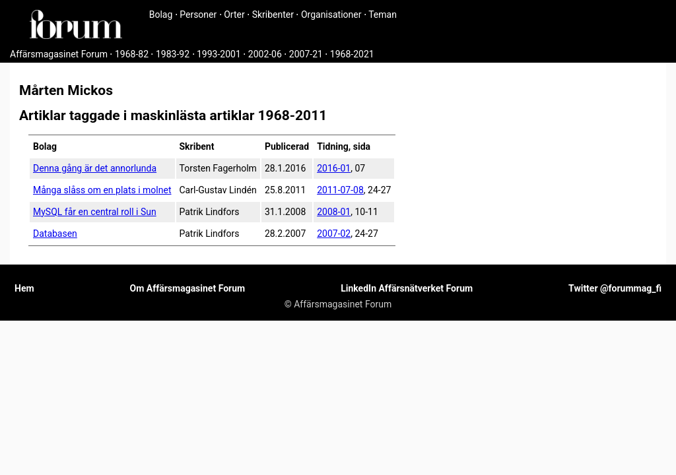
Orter (234, 14)
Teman (382, 14)
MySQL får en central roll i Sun (94, 211)
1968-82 (132, 54)
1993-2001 (219, 54)
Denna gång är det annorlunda (94, 168)
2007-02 (334, 233)
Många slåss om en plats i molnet (102, 190)
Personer (198, 14)
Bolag (161, 14)
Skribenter (273, 14)
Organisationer (331, 14)
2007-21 (306, 54)
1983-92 (172, 54)
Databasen (55, 233)
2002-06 (265, 54)
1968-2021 (352, 54)
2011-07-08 (340, 190)
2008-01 (334, 211)
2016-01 (334, 168)
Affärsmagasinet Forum (59, 54)
